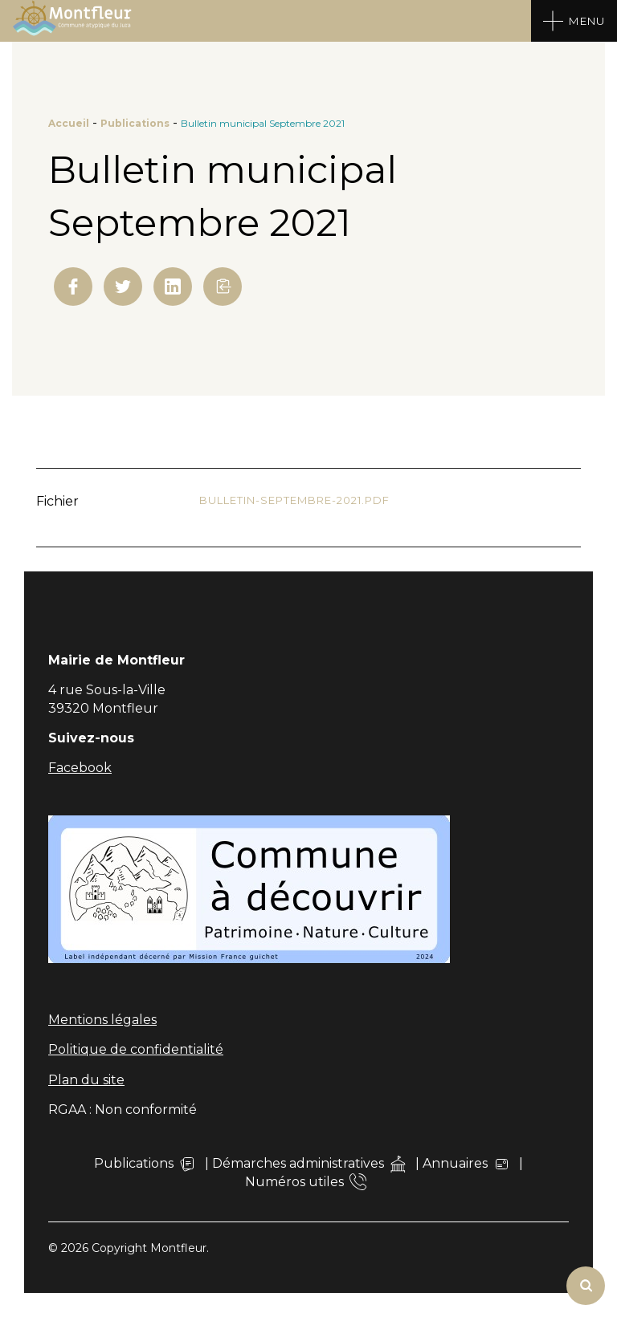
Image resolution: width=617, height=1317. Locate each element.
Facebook (80, 767)
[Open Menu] (574, 21)
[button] (222, 286)
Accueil (68, 123)
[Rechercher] (585, 1285)
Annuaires (466, 1164)
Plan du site (86, 1079)
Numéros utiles (305, 1181)
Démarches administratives (309, 1164)
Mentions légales (102, 1019)
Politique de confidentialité (135, 1049)
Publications (135, 123)
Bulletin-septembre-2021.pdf (294, 500)
